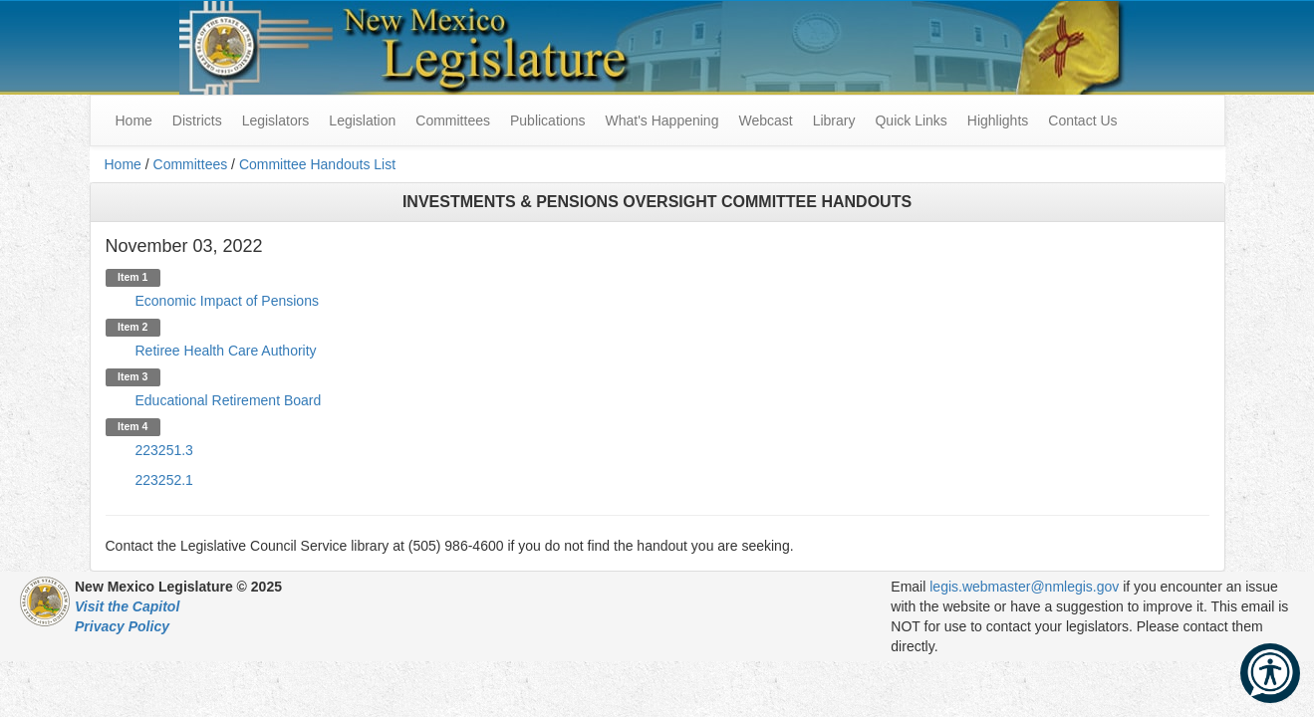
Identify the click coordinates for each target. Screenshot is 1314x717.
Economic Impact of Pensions (227, 301)
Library (834, 120)
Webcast (765, 120)
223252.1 (164, 480)
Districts (197, 120)
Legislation (362, 120)
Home (123, 164)
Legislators (276, 120)
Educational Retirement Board (228, 400)
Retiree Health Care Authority (226, 350)
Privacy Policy (122, 626)
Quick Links (910, 120)
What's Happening (661, 120)
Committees (452, 120)
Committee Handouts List (317, 164)
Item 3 (132, 376)
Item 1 (132, 277)
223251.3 (164, 450)
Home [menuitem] (134, 120)
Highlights (997, 120)
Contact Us (1082, 120)
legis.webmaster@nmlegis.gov (1024, 587)
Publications (548, 120)
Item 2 (132, 327)
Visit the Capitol (127, 606)
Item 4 (132, 426)
